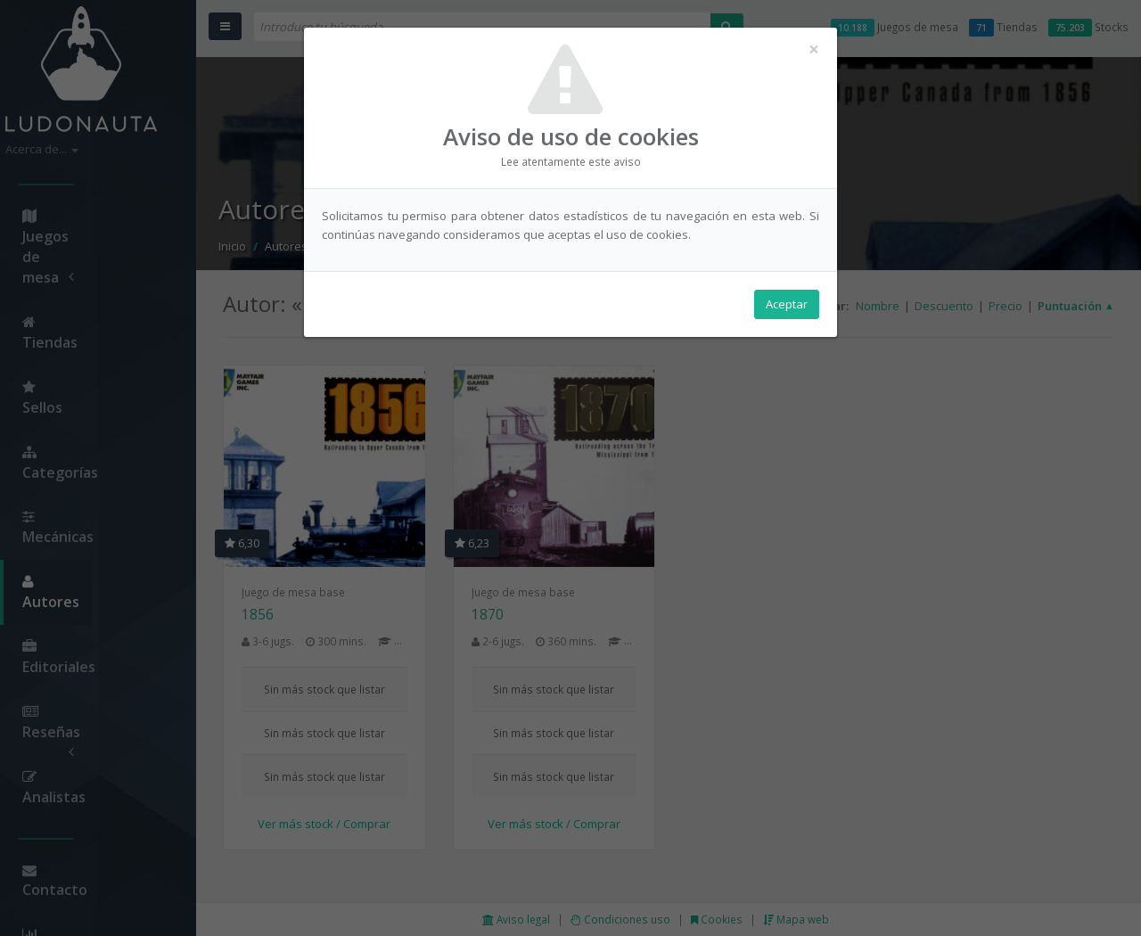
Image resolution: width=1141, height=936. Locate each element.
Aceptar (787, 304)
